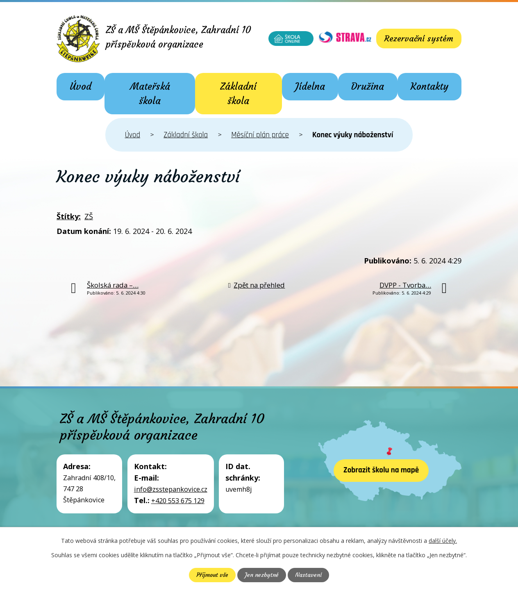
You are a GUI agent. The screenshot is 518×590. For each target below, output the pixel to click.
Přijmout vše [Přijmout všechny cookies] (212, 575)
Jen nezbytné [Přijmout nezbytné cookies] (262, 575)
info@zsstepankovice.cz (170, 489)
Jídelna (310, 86)
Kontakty (429, 86)
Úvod (80, 86)
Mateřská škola (150, 94)
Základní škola (238, 94)
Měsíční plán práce (260, 135)
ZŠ (88, 216)
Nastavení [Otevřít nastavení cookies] (308, 575)
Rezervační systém (418, 38)
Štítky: (69, 216)
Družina (367, 86)
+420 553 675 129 (177, 500)
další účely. (443, 541)
